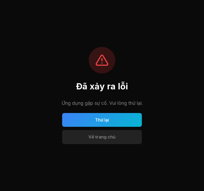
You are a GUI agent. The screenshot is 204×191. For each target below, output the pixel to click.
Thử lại (102, 120)
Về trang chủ (102, 137)
